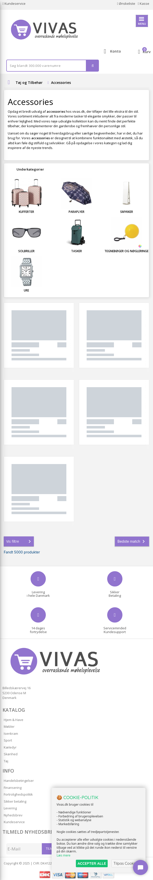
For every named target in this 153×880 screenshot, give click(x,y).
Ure (26, 290)
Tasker (76, 251)
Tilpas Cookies (125, 863)
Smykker (126, 212)
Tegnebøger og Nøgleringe (126, 251)
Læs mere (63, 855)
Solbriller (26, 251)
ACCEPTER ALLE (92, 863)
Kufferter (26, 212)
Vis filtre (19, 541)
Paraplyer (76, 212)
